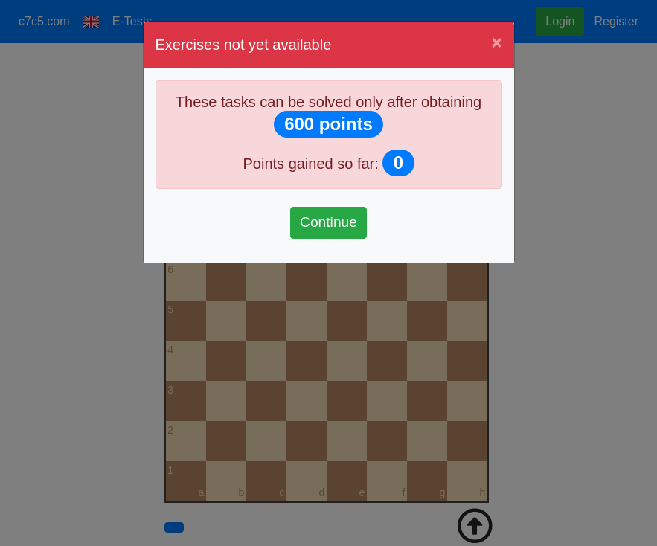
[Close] (496, 42)
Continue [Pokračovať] (328, 222)
